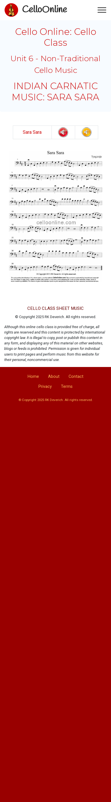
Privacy (45, 386)
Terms (67, 386)
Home (33, 376)
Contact (76, 376)
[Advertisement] (53, 471)
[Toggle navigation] (102, 10)
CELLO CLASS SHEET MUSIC (55, 308)
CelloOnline (44, 10)
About (53, 376)
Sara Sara (32, 132)
